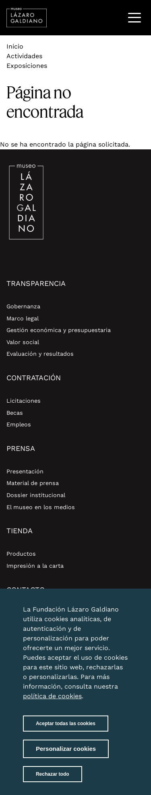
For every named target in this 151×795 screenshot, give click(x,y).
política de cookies (52, 701)
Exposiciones (26, 65)
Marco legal (22, 318)
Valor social (22, 342)
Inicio (14, 46)
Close (120, 610)
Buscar (113, 17)
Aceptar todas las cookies (65, 729)
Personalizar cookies (66, 753)
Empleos (18, 424)
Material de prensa (32, 483)
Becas (14, 413)
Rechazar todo (52, 779)
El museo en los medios (40, 507)
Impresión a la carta (35, 566)
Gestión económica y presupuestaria (58, 330)
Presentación (24, 471)
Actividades (24, 56)
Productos (21, 553)
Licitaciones (23, 401)
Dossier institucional (35, 495)
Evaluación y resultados (40, 354)
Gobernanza (23, 306)
